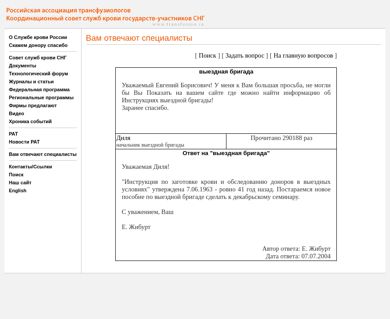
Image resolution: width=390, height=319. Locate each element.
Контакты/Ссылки (30, 166)
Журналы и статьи (31, 81)
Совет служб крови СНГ (37, 57)
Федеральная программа (39, 89)
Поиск (16, 174)
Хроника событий (30, 121)
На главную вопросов (303, 55)
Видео (16, 113)
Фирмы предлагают (33, 105)
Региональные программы (41, 97)
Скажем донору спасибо (38, 45)
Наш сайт (20, 182)
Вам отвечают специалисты (43, 154)
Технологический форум (38, 73)
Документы (22, 65)
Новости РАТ (24, 141)
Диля (123, 137)
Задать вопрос (245, 55)
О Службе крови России (38, 37)
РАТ (13, 133)
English (18, 190)
